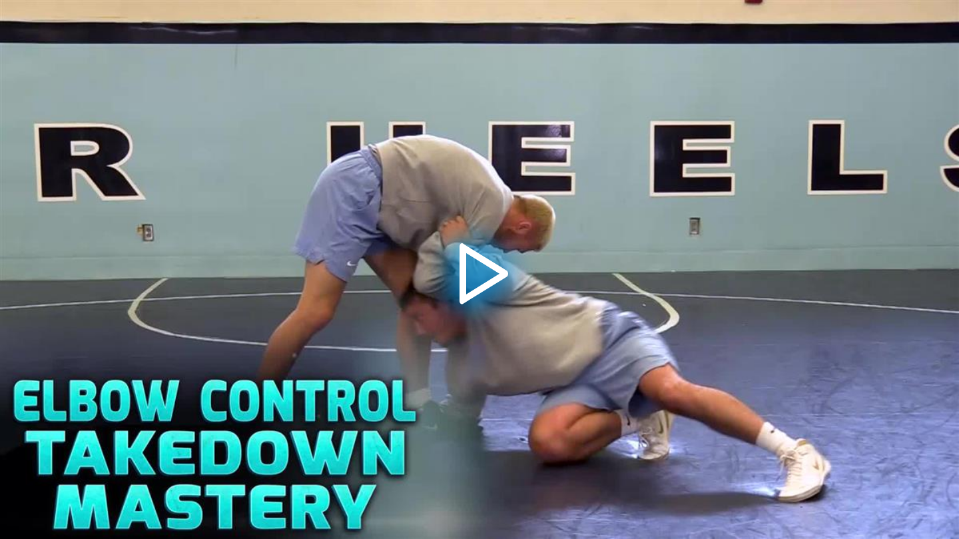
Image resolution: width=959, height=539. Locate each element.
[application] (479, 269)
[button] (479, 270)
